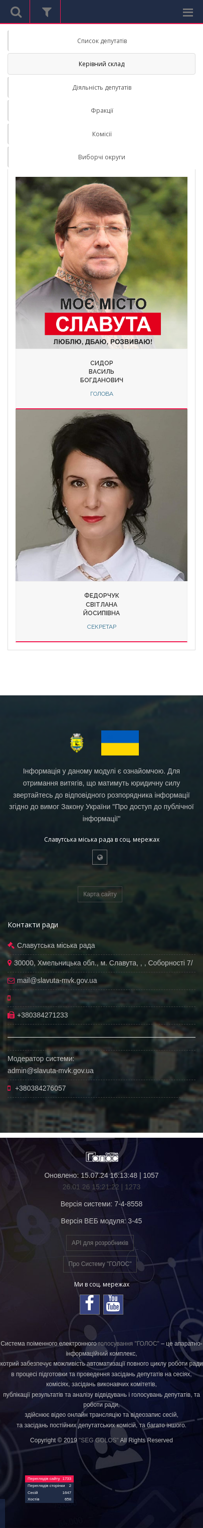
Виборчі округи (101, 157)
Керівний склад (101, 64)
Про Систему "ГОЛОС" (100, 1263)
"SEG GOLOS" (99, 1440)
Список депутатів (102, 41)
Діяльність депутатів (101, 87)
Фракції (102, 110)
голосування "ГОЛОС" (128, 1343)
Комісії (102, 134)
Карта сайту (99, 894)
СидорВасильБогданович (101, 372)
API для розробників (100, 1242)
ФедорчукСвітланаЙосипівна (101, 604)
